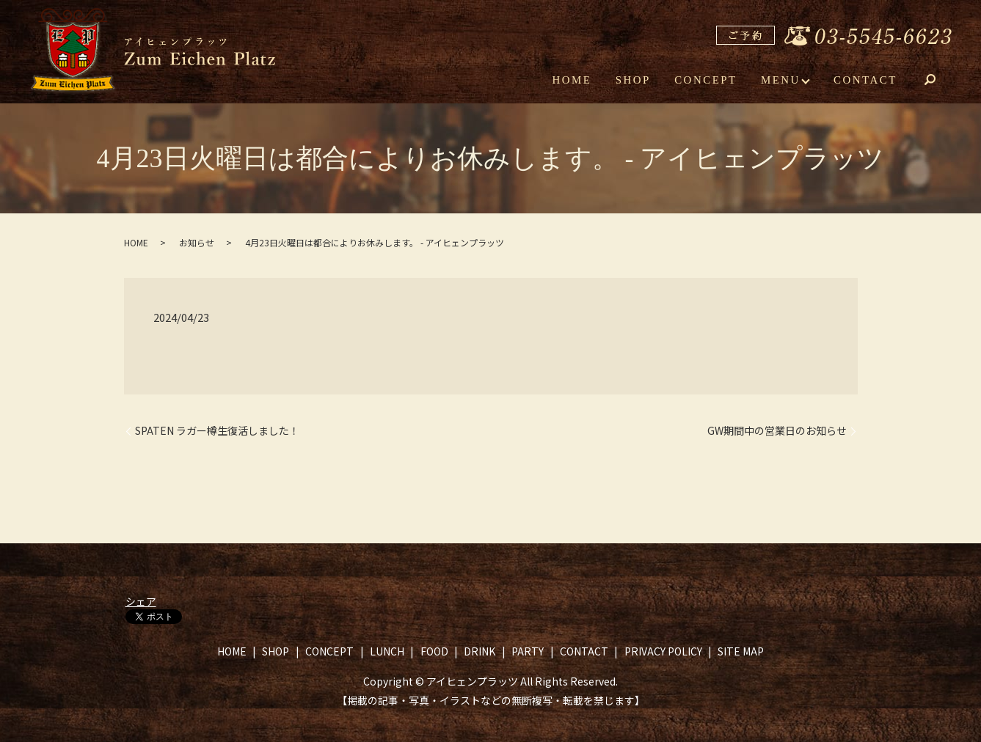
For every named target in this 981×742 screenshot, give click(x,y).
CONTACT (865, 79)
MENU (781, 79)
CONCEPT (707, 79)
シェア (140, 601)
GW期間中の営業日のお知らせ (777, 431)
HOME (574, 79)
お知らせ (196, 242)
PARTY (527, 651)
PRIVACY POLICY (663, 651)
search (940, 81)
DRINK (479, 651)
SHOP (634, 79)
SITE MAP (741, 651)
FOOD (434, 651)
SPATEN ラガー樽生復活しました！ (217, 431)
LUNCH (387, 651)
